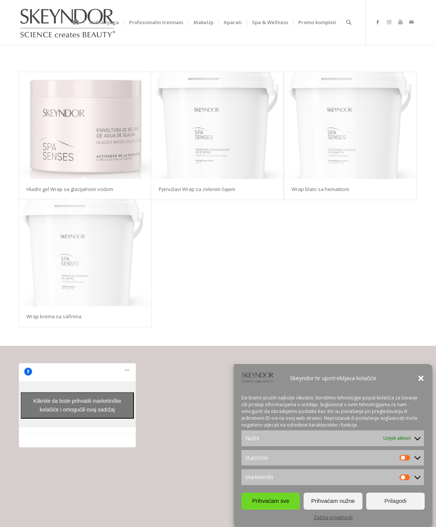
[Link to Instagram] (389, 22)
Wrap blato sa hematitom (320, 189)
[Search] (348, 22)
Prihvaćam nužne (333, 501)
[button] (421, 378)
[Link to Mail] (411, 22)
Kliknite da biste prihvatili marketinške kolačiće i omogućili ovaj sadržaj (77, 405)
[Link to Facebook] (377, 22)
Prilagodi (395, 501)
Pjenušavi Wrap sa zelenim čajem (197, 189)
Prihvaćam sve (270, 501)
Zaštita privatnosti (333, 517)
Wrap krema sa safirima (53, 316)
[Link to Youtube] (400, 22)
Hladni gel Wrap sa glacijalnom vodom (69, 189)
